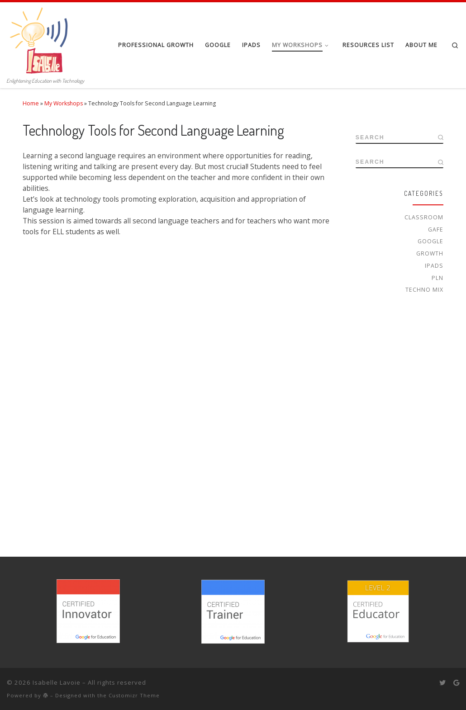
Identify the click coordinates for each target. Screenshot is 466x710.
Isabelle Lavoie (57, 682)
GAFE (435, 229)
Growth (429, 253)
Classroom (423, 217)
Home (31, 103)
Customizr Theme (134, 695)
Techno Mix (424, 289)
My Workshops (63, 103)
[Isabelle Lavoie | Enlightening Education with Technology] (41, 38)
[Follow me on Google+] (456, 683)
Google (430, 241)
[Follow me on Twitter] (442, 683)
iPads (434, 266)
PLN (437, 278)
